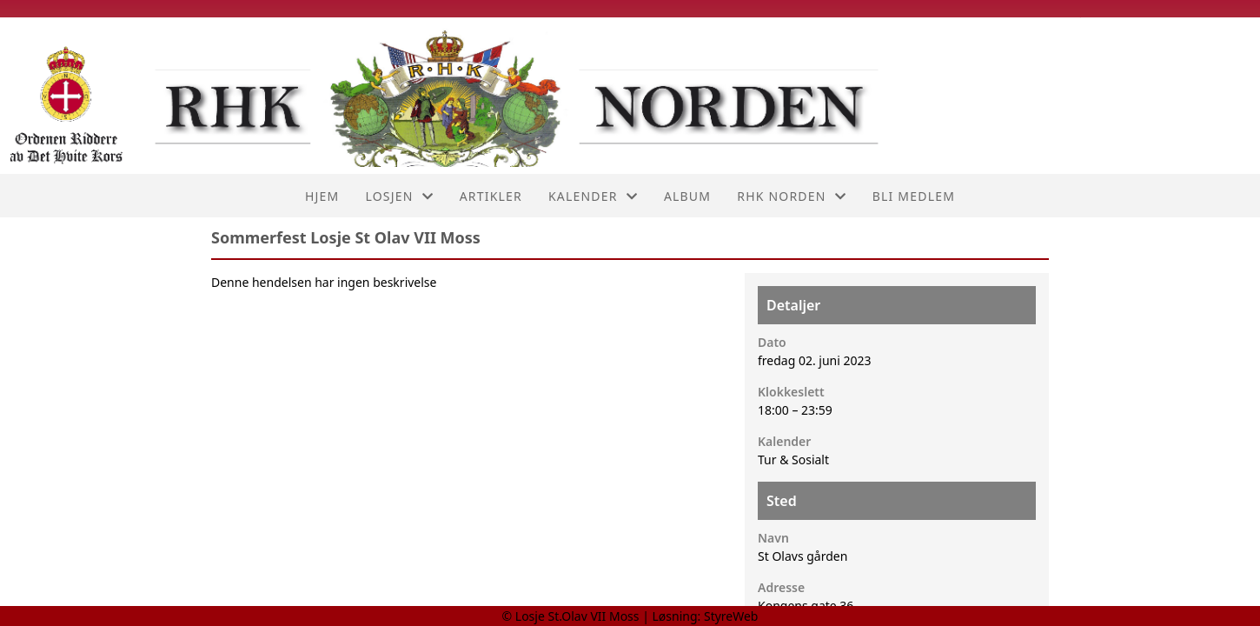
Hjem (322, 196)
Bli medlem (913, 196)
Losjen (399, 196)
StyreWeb (731, 616)
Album (687, 196)
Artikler (491, 196)
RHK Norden (791, 196)
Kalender (593, 196)
